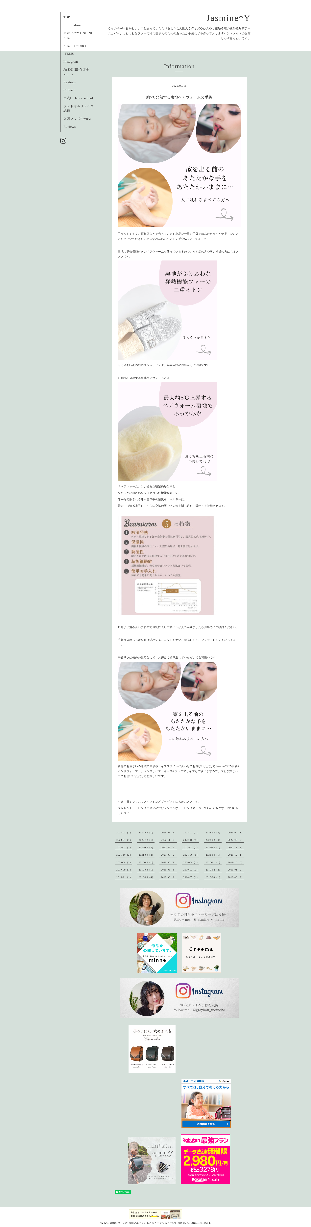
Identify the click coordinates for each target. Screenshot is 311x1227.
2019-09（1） (124, 869)
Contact (69, 90)
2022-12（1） (147, 840)
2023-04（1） (236, 832)
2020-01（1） (214, 862)
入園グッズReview (77, 118)
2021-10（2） (124, 854)
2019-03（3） (191, 869)
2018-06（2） (169, 877)
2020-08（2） (124, 862)
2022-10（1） (191, 840)
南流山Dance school (78, 98)
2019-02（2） (214, 869)
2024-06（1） (147, 832)
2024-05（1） (169, 832)
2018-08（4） (147, 877)
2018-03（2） (236, 877)
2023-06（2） (214, 832)
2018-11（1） (124, 877)
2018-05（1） (191, 877)
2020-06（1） (147, 862)
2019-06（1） (169, 869)
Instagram (70, 61)
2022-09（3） (214, 840)
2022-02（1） (214, 847)
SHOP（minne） (75, 45)
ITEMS (68, 53)
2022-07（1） (124, 847)
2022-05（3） (169, 847)
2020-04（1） (191, 862)
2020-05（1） (169, 862)
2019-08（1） (147, 869)
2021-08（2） (169, 854)
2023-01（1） (124, 840)
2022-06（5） (147, 847)
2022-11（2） (169, 840)
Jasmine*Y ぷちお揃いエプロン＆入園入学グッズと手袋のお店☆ (146, 1222)
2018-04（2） (214, 877)
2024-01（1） (191, 832)
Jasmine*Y (228, 18)
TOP (66, 17)
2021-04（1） (214, 854)
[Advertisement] (205, 1048)
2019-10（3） (236, 862)
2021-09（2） (147, 854)
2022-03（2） (191, 847)
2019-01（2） (236, 869)
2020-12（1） (236, 854)
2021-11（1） (236, 847)
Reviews (69, 82)
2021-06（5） (191, 854)
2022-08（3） (236, 840)
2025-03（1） (124, 832)
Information (72, 25)
